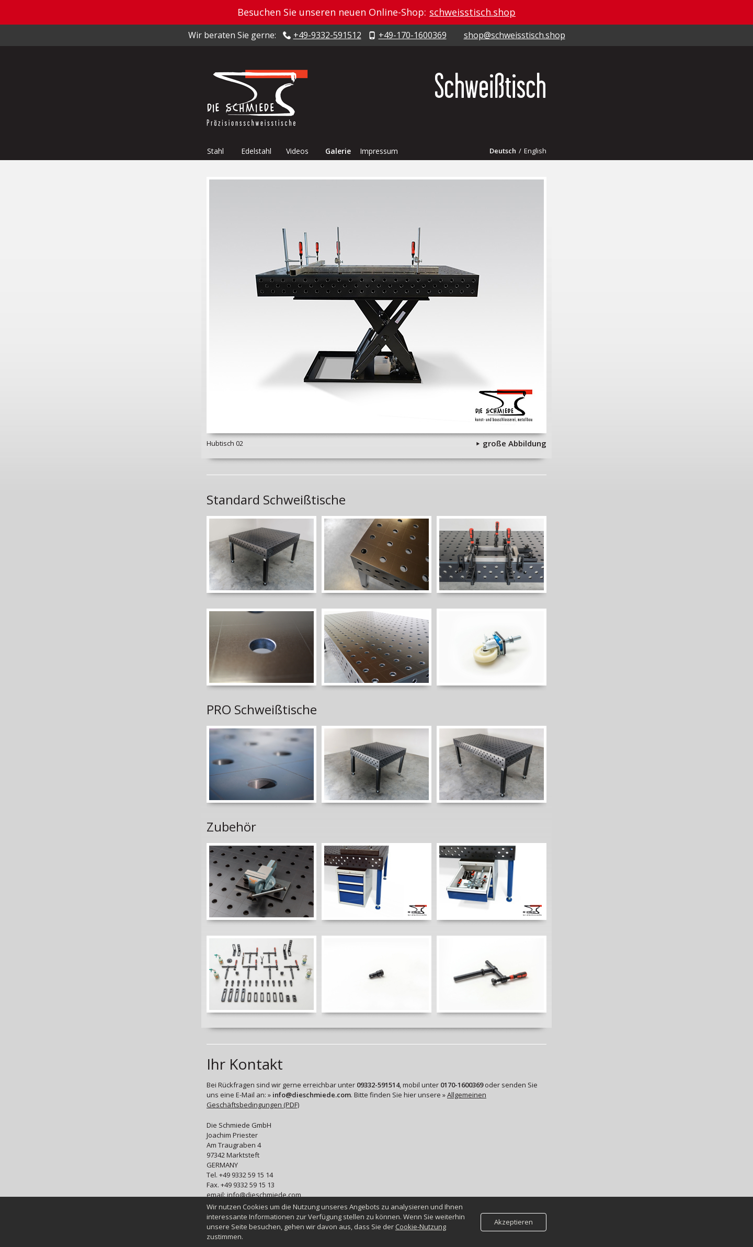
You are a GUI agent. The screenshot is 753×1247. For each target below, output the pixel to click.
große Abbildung (514, 443)
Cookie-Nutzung (420, 1226)
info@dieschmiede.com (264, 1194)
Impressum (379, 151)
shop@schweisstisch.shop (514, 35)
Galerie (338, 151)
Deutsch (502, 150)
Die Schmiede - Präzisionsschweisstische (261, 98)
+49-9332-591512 (327, 35)
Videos (297, 151)
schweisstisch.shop (472, 12)
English (535, 150)
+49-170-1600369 (413, 35)
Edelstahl (256, 151)
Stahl (215, 151)
